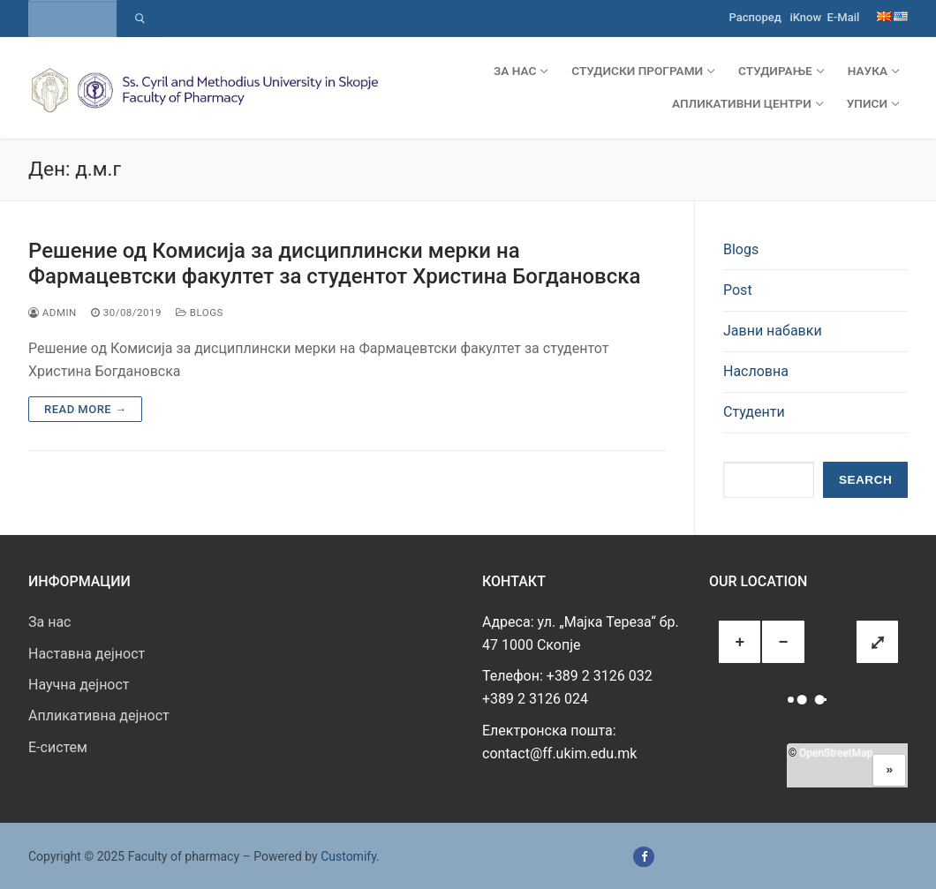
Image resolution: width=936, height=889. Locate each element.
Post (737, 290)
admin (52, 312)
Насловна (756, 371)
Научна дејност (79, 684)
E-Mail (843, 17)
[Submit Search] (140, 18)
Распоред (755, 17)
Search (865, 479)
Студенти (754, 411)
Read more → (85, 409)
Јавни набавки (772, 330)
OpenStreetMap (835, 753)
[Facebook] (643, 857)
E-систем (57, 747)
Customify (348, 856)
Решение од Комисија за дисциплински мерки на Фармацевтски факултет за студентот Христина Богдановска (334, 263)
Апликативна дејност (99, 715)
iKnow (805, 17)
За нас (49, 622)
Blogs (199, 312)
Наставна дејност (86, 653)
